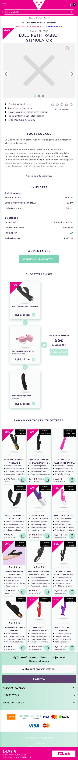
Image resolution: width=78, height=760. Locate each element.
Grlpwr (47, 18)
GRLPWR (43, 31)
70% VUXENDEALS (52, 26)
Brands (39, 18)
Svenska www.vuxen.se (39, 746)
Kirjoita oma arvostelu (39, 259)
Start (31, 18)
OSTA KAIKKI (58, 352)
